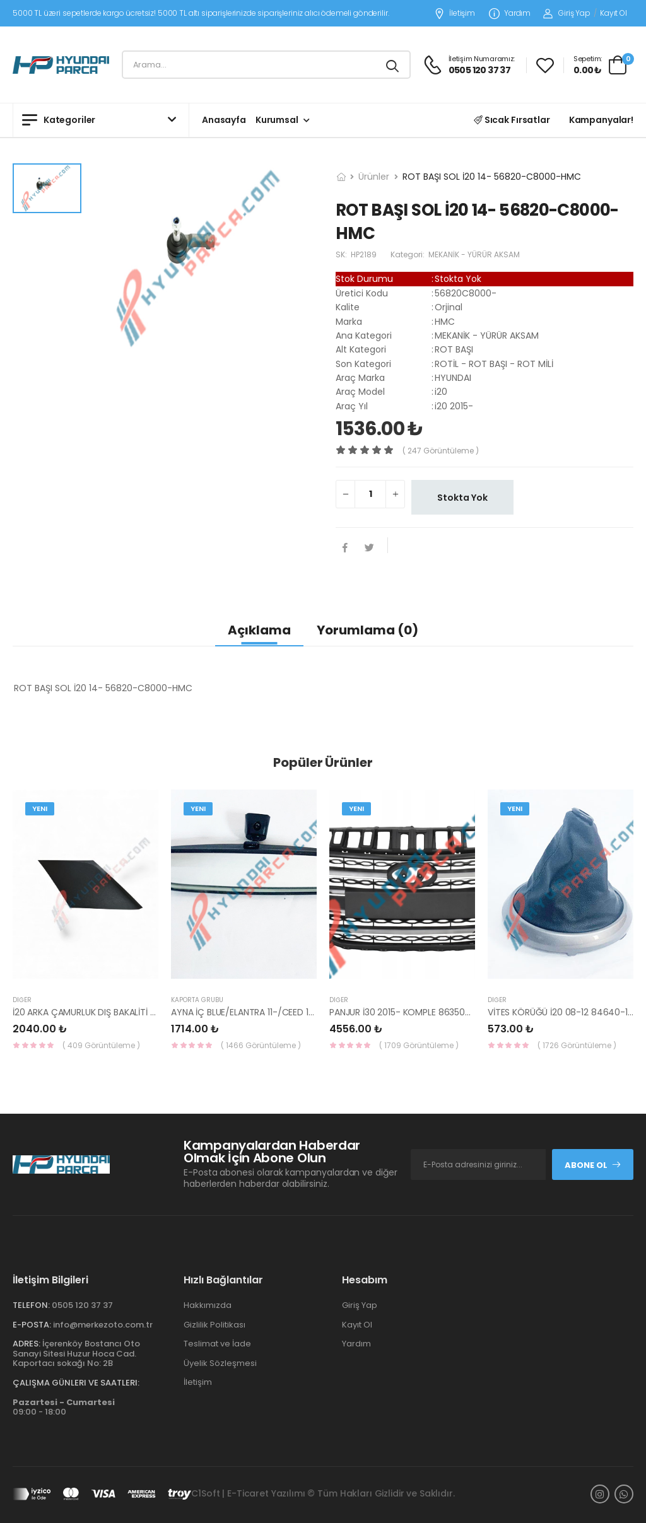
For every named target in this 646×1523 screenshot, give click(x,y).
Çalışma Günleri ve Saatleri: (76, 1383)
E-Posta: (32, 1325)
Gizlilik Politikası (214, 1325)
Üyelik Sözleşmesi (220, 1363)
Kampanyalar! (601, 120)
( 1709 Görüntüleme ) (419, 1045)
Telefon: (31, 1305)
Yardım (510, 13)
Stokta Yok (462, 497)
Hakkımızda (208, 1305)
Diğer (22, 1000)
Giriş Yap (566, 13)
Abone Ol (593, 1165)
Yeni (39, 808)
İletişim (454, 13)
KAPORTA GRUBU (197, 1000)
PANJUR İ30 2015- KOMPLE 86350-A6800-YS (421, 1012)
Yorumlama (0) (367, 630)
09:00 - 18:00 (64, 1407)
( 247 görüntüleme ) (440, 450)
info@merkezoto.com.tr (103, 1325)
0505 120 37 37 (82, 1305)
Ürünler (373, 176)
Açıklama (259, 630)
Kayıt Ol (613, 13)
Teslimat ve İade (217, 1344)
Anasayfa (224, 120)
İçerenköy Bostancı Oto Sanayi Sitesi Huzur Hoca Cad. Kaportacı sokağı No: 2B (76, 1353)
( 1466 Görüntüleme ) (261, 1045)
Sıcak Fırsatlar (512, 120)
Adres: (26, 1344)
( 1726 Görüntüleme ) (576, 1045)
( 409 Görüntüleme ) (101, 1045)
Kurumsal (276, 120)
